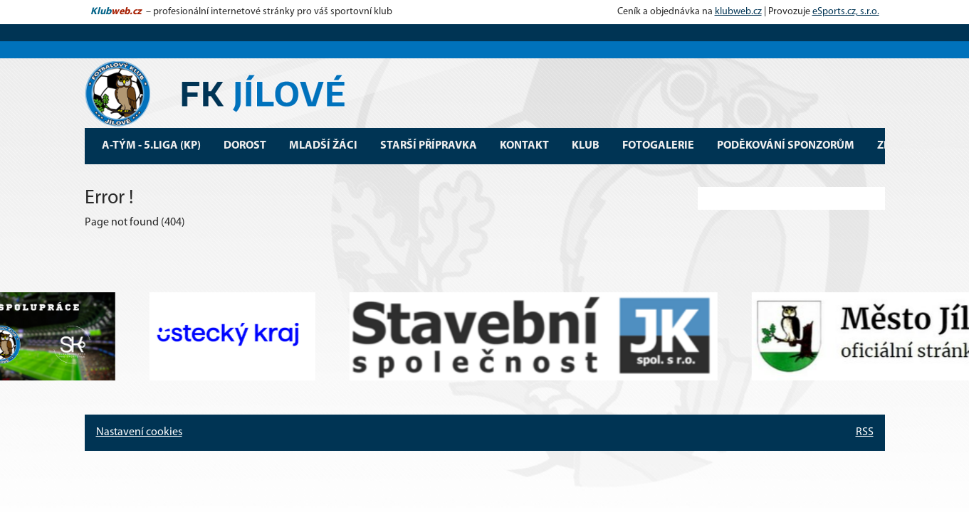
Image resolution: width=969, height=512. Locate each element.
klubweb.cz (738, 11)
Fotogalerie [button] (658, 145)
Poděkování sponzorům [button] (785, 145)
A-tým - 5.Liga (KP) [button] (151, 145)
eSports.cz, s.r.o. (845, 11)
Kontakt (524, 145)
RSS (865, 432)
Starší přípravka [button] (428, 145)
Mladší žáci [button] (323, 145)
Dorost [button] (245, 145)
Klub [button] (585, 145)
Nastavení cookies (139, 432)
